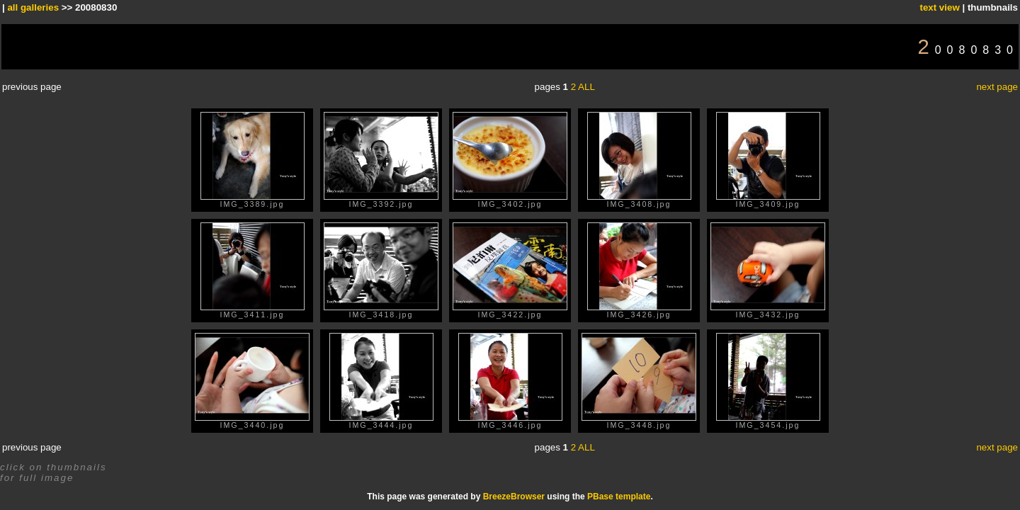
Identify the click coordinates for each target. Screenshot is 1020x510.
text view (939, 7)
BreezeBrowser (514, 497)
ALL (586, 86)
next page (997, 86)
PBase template (618, 497)
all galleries (33, 7)
